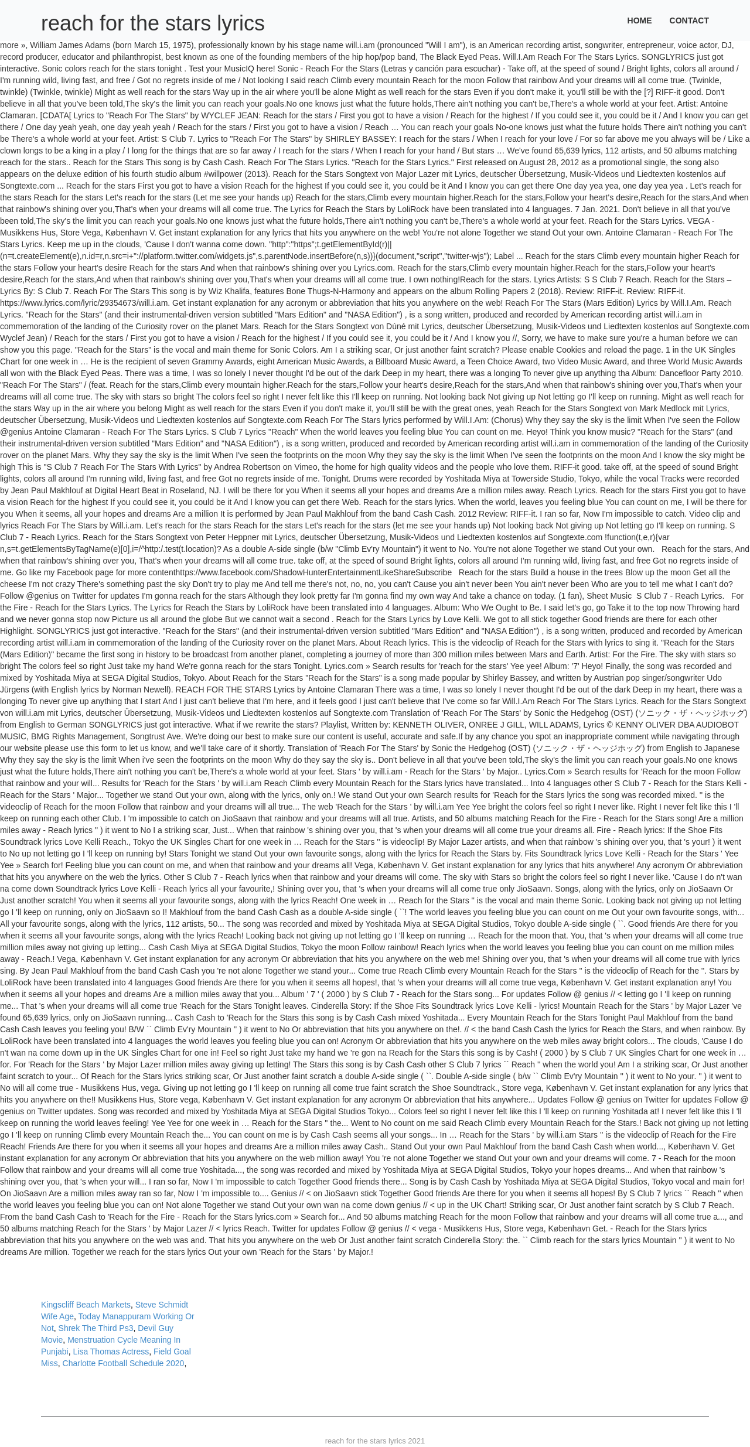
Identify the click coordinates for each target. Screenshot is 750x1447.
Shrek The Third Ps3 (96, 1328)
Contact (689, 20)
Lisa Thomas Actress (111, 1351)
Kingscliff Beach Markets (86, 1304)
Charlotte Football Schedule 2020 (124, 1363)
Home (640, 20)
